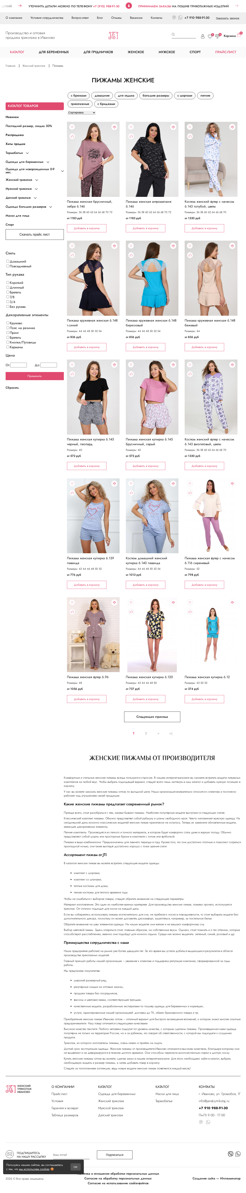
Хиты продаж (15, 144)
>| (170, 733)
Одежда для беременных (117, 1093)
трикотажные (80, 104)
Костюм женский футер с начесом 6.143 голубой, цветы (209, 204)
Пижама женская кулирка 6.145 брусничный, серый (149, 441)
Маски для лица (17, 215)
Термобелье (164, 1101)
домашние (102, 95)
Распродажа (15, 135)
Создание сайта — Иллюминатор (217, 1178)
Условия (57, 1101)
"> (93, 159)
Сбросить (12, 387)
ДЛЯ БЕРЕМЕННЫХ (54, 52)
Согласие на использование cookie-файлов (118, 1183)
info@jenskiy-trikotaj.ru (214, 1101)
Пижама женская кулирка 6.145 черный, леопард (90, 441)
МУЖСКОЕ (167, 52)
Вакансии (136, 17)
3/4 (10, 301)
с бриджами (106, 104)
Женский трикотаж (111, 1101)
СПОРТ (195, 52)
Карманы (14, 347)
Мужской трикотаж (111, 1108)
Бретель (13, 292)
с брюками (78, 95)
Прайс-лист (59, 1093)
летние (205, 95)
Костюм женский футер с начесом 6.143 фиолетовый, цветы (209, 441)
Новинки (12, 117)
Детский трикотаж (110, 1115)
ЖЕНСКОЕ (136, 52)
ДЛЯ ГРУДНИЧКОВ (98, 52)
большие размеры (156, 95)
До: (46, 365)
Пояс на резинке (20, 328)
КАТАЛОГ (105, 1086)
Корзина (232, 35)
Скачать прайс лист (35, 234)
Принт (12, 332)
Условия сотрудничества (47, 17)
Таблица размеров (65, 1115)
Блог (100, 17)
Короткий (14, 282)
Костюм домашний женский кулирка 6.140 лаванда (146, 560)
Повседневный (18, 266)
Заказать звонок (227, 18)
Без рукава (16, 306)
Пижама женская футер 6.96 (88, 677)
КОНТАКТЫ (207, 1086)
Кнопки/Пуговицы (21, 342)
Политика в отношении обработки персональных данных (118, 1173)
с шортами (184, 95)
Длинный (15, 287)
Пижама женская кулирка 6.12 (207, 677)
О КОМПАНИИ (63, 1086)
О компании (14, 17)
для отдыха (126, 95)
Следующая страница (152, 716)
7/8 (10, 297)
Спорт (10, 224)
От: (16, 365)
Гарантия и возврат (65, 1108)
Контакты (156, 17)
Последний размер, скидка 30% (29, 126)
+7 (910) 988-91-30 (116, 6)
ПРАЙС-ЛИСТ (225, 52)
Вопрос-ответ (80, 17)
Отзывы (116, 17)
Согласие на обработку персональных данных (118, 1178)
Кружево (14, 323)
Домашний (16, 261)
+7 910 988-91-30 (196, 17)
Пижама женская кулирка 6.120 (149, 677)
